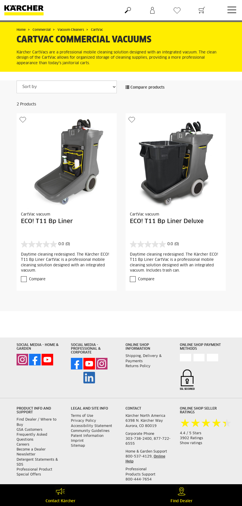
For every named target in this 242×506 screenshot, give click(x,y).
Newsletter (26, 454)
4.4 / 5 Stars (190, 433)
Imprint (77, 441)
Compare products (145, 87)
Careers (23, 444)
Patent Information (87, 436)
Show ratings (191, 443)
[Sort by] (67, 86)
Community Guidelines (90, 431)
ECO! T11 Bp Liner (47, 221)
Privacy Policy (83, 421)
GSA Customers (29, 430)
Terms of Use (82, 416)
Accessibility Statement (91, 426)
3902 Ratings (191, 438)
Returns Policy (138, 366)
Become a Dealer (31, 449)
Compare (37, 279)
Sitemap (78, 446)
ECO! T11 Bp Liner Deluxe (167, 221)
